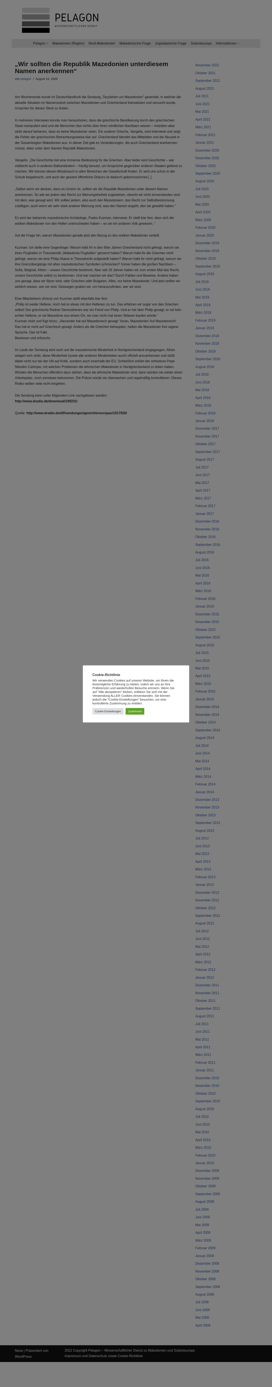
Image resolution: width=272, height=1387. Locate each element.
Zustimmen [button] (135, 711)
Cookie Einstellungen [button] (108, 711)
